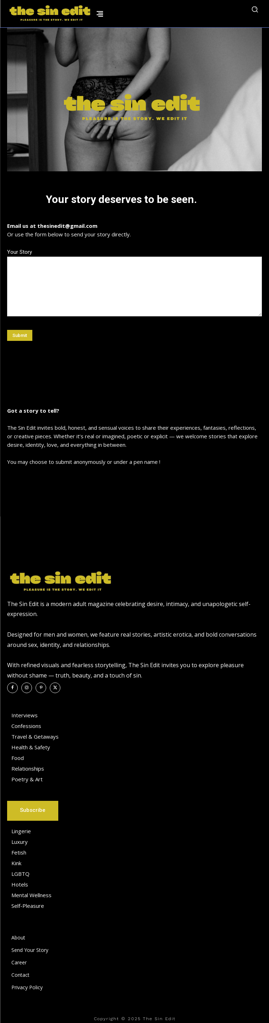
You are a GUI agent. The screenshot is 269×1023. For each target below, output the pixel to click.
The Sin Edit (159, 1018)
